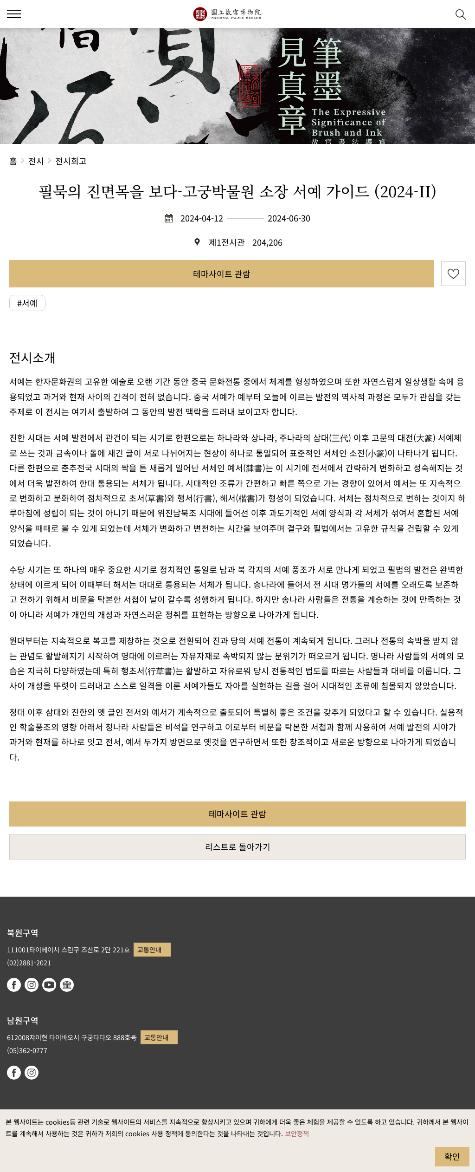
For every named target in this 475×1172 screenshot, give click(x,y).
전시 (36, 161)
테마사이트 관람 (221, 273)
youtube (49, 985)
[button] (438, 14)
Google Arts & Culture (67, 985)
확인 (452, 1156)
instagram (32, 985)
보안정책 (297, 1133)
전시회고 (71, 161)
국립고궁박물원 (227, 14)
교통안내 (149, 949)
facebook (14, 985)
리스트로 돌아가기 (237, 846)
